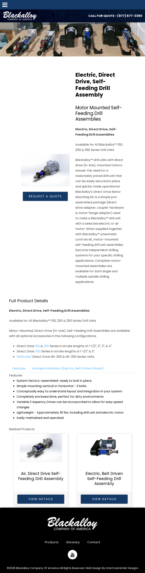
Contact (93, 542)
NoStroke (24, 356)
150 (38, 346)
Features (18, 368)
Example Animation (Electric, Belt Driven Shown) (68, 368)
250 (47, 346)
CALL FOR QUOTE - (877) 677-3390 (115, 16)
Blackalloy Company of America (20, 15)
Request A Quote (45, 196)
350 (38, 351)
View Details (41, 499)
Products (52, 542)
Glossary (73, 542)
